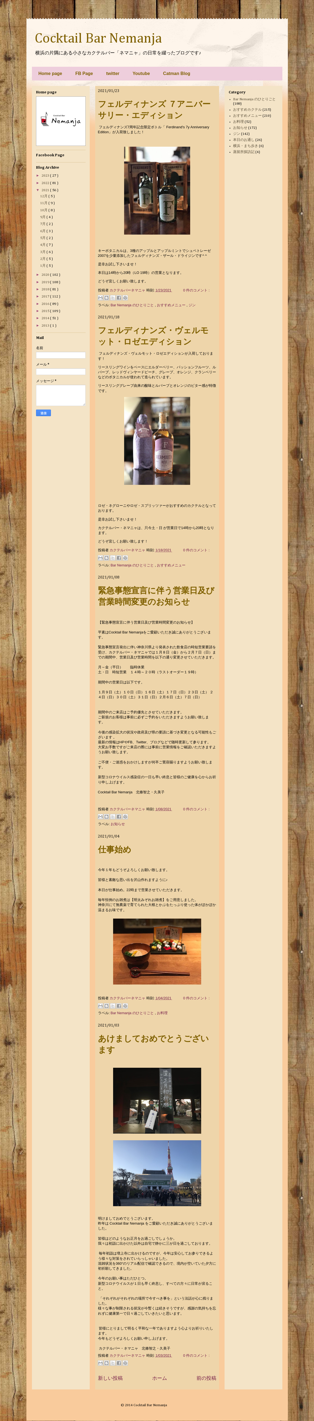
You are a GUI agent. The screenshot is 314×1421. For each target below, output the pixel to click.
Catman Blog (176, 73)
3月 (43, 252)
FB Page (84, 73)
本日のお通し (244, 140)
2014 (46, 318)
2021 (46, 190)
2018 (46, 289)
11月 (44, 203)
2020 (46, 275)
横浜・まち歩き (245, 146)
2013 (46, 325)
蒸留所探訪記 (244, 152)
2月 (43, 259)
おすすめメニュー (172, 305)
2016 (46, 304)
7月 (43, 224)
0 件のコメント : (196, 290)
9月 (43, 217)
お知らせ (118, 824)
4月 (43, 245)
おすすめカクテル (247, 110)
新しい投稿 (110, 1378)
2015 (46, 311)
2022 (46, 183)
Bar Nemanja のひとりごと (133, 305)
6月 (43, 231)
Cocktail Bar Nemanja (98, 39)
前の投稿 (206, 1378)
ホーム (159, 1378)
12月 (44, 196)
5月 (43, 238)
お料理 (162, 1013)
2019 (46, 282)
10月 (44, 210)
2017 (46, 296)
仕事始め (114, 849)
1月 (43, 266)
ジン (192, 305)
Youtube (141, 73)
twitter (112, 73)
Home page (50, 73)
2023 (46, 175)
